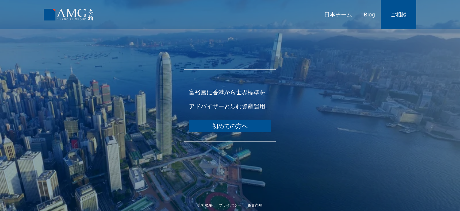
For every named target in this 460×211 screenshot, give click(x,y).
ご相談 (398, 14)
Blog (369, 14)
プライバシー (230, 205)
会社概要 (205, 205)
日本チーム (338, 14)
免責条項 (255, 205)
